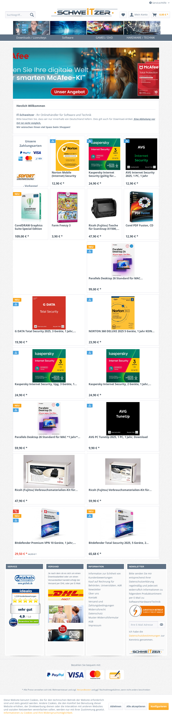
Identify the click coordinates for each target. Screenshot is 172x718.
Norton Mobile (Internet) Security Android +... (64, 174)
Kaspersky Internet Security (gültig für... (102, 174)
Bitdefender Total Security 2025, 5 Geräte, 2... (119, 543)
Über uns (94, 593)
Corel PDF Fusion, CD (139, 225)
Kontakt (93, 597)
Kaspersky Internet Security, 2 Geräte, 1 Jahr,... (120, 384)
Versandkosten (84, 689)
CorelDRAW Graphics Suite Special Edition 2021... (28, 227)
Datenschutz (96, 613)
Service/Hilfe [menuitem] (158, 2)
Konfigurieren (159, 706)
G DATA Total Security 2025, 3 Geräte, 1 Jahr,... (45, 331)
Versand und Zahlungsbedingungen (101, 603)
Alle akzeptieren (135, 706)
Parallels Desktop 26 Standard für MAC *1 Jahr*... (47, 437)
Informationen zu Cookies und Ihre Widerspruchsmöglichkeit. (38, 712)
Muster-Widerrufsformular (104, 617)
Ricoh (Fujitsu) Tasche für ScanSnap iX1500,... (104, 227)
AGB (91, 621)
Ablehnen (115, 706)
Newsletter (95, 589)
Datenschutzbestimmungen (144, 635)
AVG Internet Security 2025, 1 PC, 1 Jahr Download (140, 174)
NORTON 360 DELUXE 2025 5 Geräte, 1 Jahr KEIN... (122, 331)
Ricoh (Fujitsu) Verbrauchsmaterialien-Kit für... (46, 490)
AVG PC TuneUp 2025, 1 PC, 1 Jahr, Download (118, 437)
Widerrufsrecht (97, 609)
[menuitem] (20, 14)
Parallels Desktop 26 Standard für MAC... (116, 278)
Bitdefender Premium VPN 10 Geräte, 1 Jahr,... (45, 543)
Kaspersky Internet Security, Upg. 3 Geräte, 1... (46, 384)
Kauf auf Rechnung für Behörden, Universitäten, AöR (105, 583)
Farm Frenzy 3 (61, 225)
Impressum (95, 625)
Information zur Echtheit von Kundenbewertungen (105, 575)
